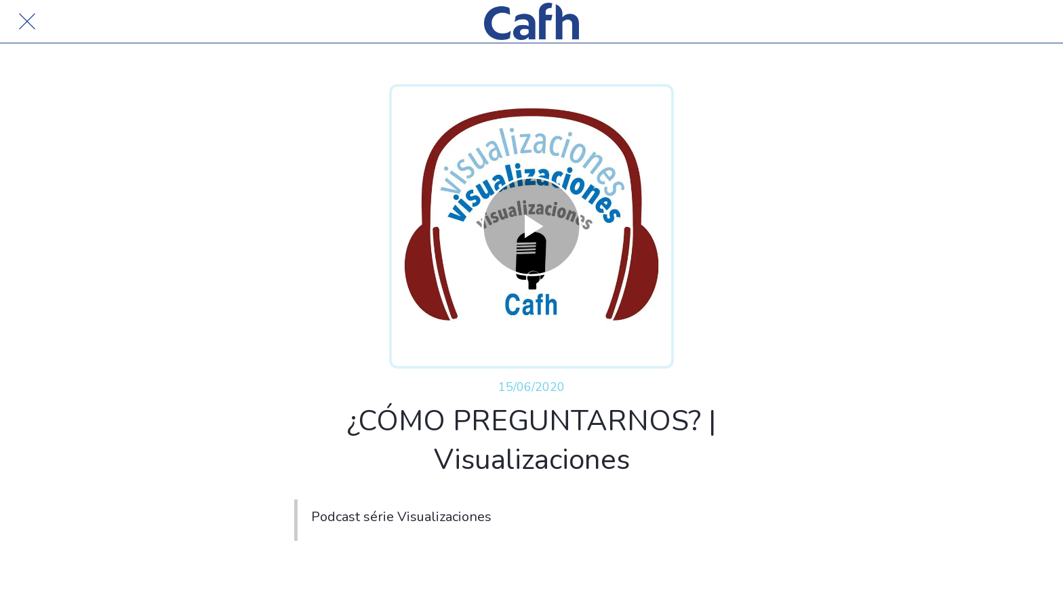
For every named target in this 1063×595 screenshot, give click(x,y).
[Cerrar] (27, 22)
